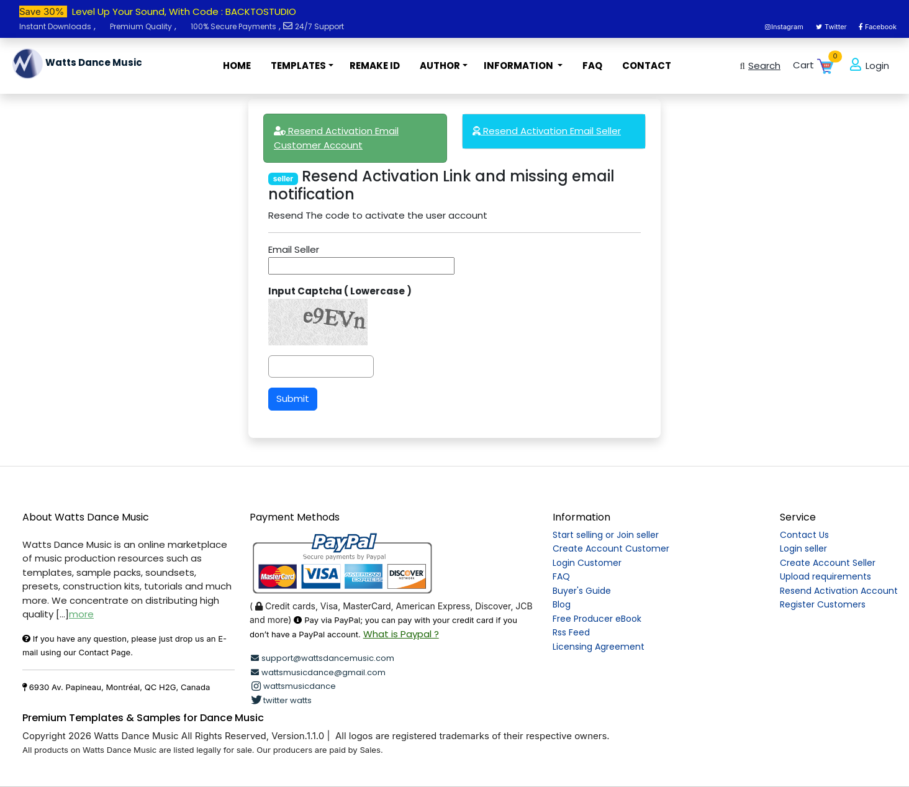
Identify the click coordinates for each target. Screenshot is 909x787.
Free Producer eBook (597, 618)
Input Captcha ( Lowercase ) (340, 291)
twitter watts (281, 700)
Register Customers (823, 604)
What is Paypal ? (401, 633)
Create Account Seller (827, 563)
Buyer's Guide (582, 591)
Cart (814, 66)
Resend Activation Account (839, 591)
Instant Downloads (55, 26)
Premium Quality (141, 26)
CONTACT (646, 65)
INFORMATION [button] (519, 65)
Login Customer (587, 563)
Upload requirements (825, 576)
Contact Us (804, 535)
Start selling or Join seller (606, 535)
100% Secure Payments (233, 26)
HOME (237, 65)
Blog (562, 604)
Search (758, 65)
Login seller (803, 548)
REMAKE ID (375, 65)
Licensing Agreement (598, 646)
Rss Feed (571, 632)
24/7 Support (319, 26)
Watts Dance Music (77, 63)
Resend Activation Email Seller (547, 130)
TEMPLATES (298, 65)
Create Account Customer (611, 548)
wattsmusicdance (293, 686)
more (81, 614)
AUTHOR (440, 65)
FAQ (592, 65)
